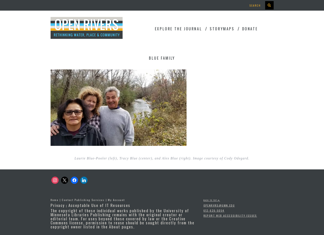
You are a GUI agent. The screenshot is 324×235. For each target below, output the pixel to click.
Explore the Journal (178, 28)
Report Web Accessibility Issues (230, 215)
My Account (116, 200)
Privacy (58, 205)
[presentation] (269, 5)
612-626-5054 (214, 210)
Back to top (212, 200)
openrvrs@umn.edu (219, 205)
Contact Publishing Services (83, 200)
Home (55, 200)
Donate (250, 28)
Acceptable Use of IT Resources (99, 205)
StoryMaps (222, 28)
